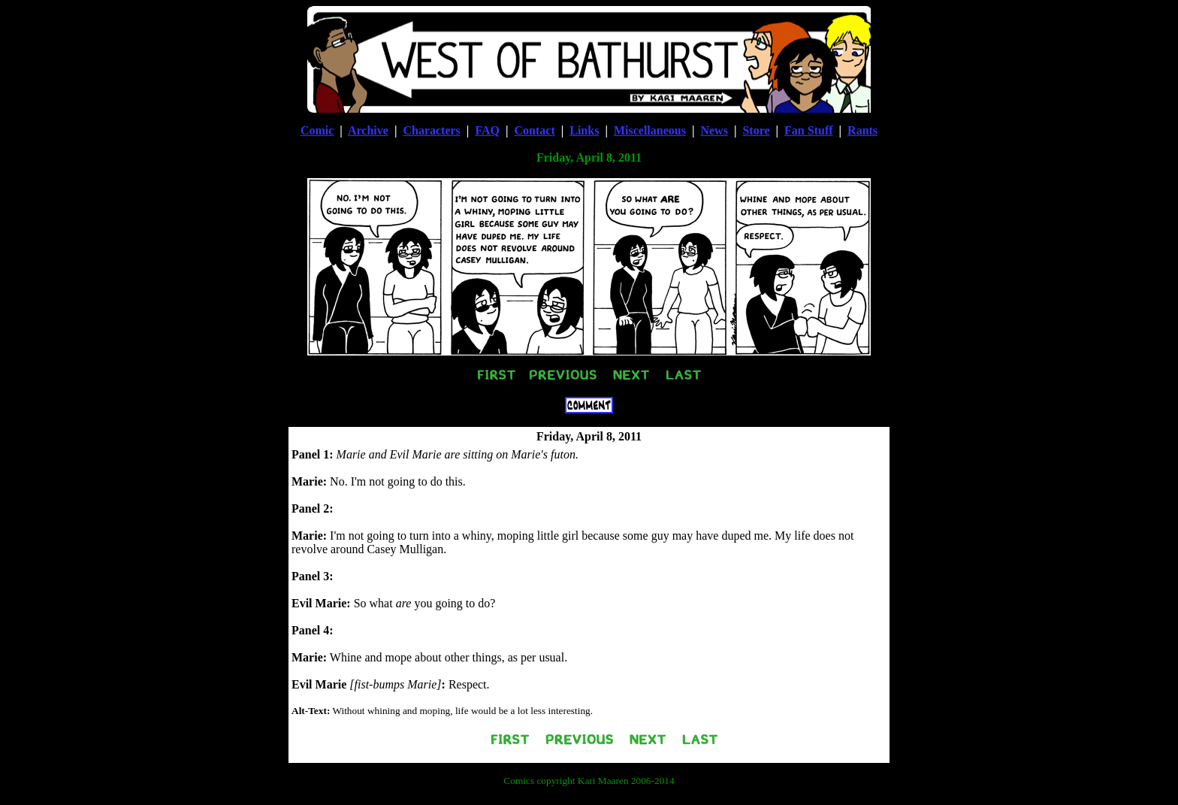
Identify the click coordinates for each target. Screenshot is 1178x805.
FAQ (487, 130)
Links (584, 130)
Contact (535, 130)
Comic (317, 130)
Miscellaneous (650, 130)
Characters (431, 130)
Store (755, 130)
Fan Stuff (808, 130)
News (713, 130)
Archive (368, 130)
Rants (862, 130)
